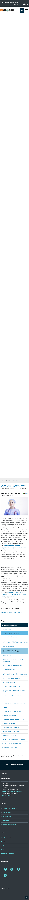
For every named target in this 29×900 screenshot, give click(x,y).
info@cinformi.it (6, 820)
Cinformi (3, 485)
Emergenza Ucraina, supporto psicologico (14, 704)
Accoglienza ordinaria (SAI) (9, 716)
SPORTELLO (5, 791)
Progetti (10, 485)
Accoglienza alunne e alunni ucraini (12, 686)
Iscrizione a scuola (8, 656)
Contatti (5, 708)
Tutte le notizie (7, 629)
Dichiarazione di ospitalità (10, 637)
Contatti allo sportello (6, 838)
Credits (2, 845)
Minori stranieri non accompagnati (11, 743)
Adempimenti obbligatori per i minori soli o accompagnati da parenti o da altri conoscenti (15, 641)
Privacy (2, 849)
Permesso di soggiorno (9, 646)
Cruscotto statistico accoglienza (11, 727)
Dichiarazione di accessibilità (8, 853)
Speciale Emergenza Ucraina (9, 625)
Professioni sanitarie (9, 669)
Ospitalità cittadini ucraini (10, 682)
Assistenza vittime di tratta (9, 747)
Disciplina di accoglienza (9, 735)
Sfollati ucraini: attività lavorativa (12, 665)
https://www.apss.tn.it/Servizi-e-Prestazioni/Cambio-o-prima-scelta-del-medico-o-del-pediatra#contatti (14, 547)
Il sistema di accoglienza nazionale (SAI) (13, 720)
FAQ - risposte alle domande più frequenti (14, 739)
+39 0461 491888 (6, 812)
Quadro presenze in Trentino (11, 731)
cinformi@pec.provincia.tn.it (9, 824)
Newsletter (3, 841)
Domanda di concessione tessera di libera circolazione (14, 660)
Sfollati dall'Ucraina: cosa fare (15, 487)
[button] (16, 4)
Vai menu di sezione (12, 481)
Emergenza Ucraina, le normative (12, 712)
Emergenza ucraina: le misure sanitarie (11, 612)
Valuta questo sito (14, 764)
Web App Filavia (6, 795)
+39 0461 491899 (6, 816)
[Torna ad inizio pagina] (26, 897)
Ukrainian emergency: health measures (11, 563)
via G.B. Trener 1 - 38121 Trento (9, 808)
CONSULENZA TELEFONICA (15, 791)
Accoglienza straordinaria (9, 723)
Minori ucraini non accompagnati (11, 678)
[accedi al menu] (26, 10)
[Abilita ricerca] (22, 10)
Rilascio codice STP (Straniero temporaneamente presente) (11, 651)
